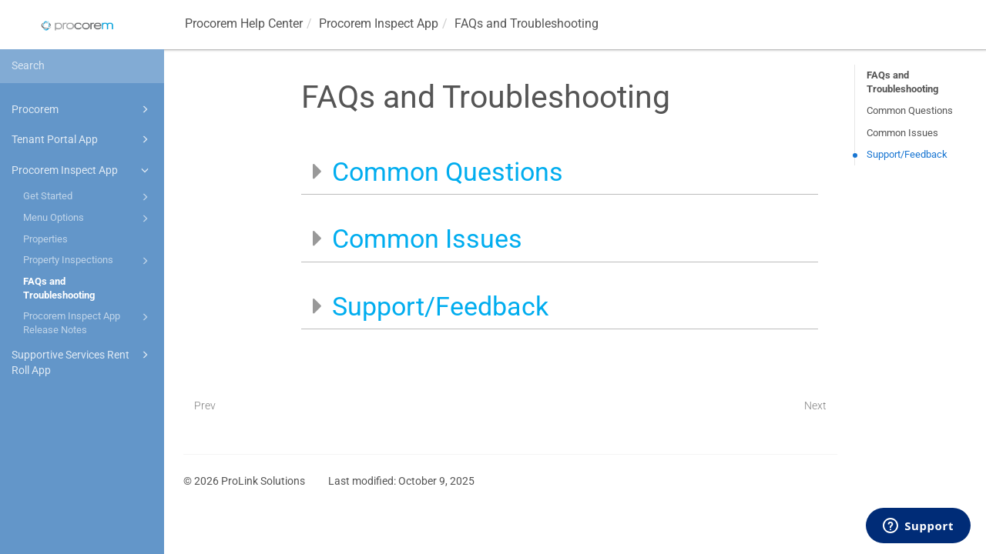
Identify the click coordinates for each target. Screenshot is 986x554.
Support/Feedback (907, 154)
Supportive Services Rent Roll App (82, 361)
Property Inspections (88, 260)
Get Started (88, 197)
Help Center (244, 23)
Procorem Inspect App (82, 170)
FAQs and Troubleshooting (59, 288)
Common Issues (902, 132)
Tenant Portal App (82, 139)
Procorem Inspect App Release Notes (88, 322)
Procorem (82, 109)
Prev (205, 405)
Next (815, 405)
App (378, 23)
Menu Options (88, 218)
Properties (45, 239)
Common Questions (910, 110)
